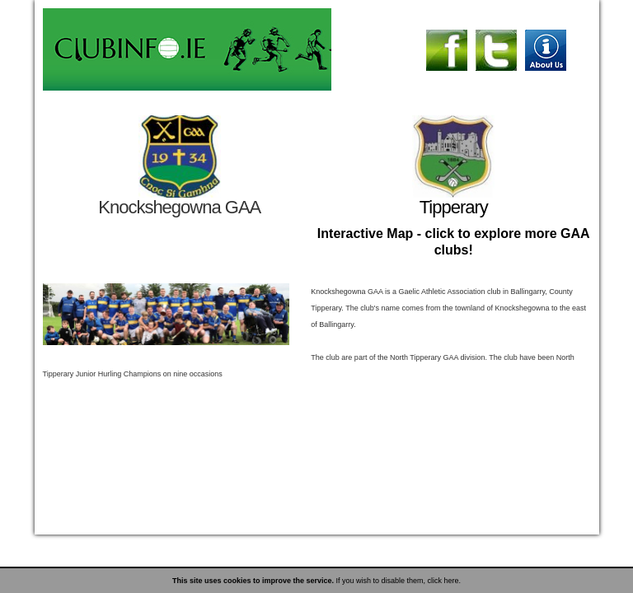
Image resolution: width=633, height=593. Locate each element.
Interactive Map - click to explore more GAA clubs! (453, 241)
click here (443, 581)
